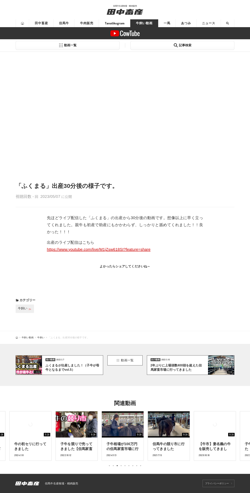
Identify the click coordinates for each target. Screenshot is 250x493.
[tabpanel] (125, 436)
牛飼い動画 (144, 23)
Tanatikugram (114, 23)
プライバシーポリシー (217, 483)
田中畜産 (41, 23)
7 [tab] (133, 466)
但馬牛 (64, 23)
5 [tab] (125, 466)
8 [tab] (137, 466)
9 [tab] (141, 466)
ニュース (208, 23)
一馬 (167, 23)
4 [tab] (121, 466)
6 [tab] (129, 466)
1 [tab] (109, 466)
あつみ (186, 23)
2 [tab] (113, 466)
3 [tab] (117, 466)
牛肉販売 (86, 23)
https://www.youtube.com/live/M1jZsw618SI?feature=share (99, 249)
